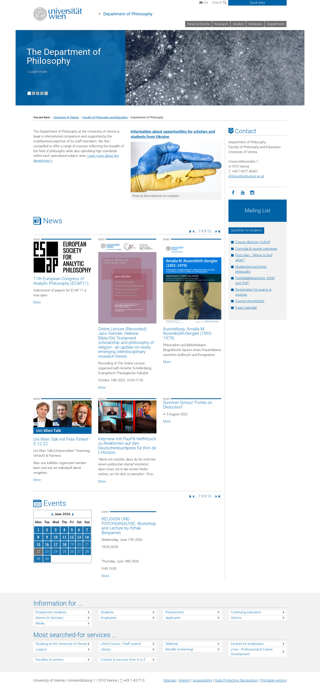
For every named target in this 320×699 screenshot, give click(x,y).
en (203, 3)
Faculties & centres (50, 660)
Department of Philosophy (127, 14)
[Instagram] (252, 193)
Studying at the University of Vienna (61, 644)
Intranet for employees (247, 644)
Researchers (175, 612)
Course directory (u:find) (252, 242)
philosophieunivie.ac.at (246, 176)
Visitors (236, 618)
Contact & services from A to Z (123, 660)
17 (56, 544)
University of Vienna (66, 117)
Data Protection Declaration (236, 680)
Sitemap (169, 680)
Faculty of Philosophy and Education (105, 117)
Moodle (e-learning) (179, 649)
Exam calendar (246, 308)
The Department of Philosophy (64, 56)
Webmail (172, 644)
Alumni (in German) (49, 618)
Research (221, 24)
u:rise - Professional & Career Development (252, 651)
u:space (41, 649)
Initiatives (255, 24)
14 (87, 537)
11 (64, 537)
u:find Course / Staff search (121, 644)
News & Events (198, 24)
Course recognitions (249, 301)
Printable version (273, 680)
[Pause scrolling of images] (46, 93)
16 (47, 544)
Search (219, 2)
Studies (238, 24)
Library (105, 649)
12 (72, 537)
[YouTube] (243, 193)
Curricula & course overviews (256, 249)
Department (275, 24)
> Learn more (37, 72)
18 (64, 544)
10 (209, 231)
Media (40, 623)
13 (79, 537)
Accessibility (202, 680)
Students (107, 612)
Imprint (184, 680)
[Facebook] (233, 193)
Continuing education (246, 612)
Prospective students (51, 612)
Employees (109, 618)
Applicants (173, 618)
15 (38, 544)
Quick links (257, 3)
